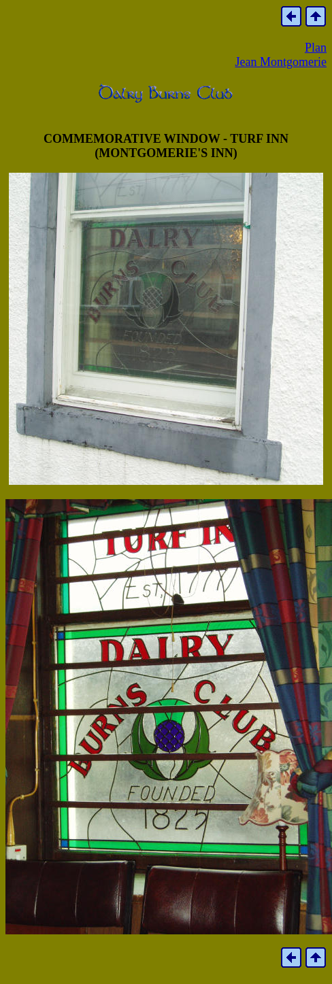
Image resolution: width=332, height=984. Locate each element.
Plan (316, 47)
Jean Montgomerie (281, 62)
